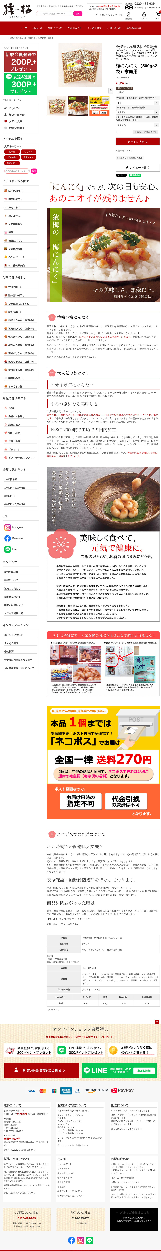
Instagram (13, 527)
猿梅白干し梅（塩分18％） (20, 369)
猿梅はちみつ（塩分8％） (19, 336)
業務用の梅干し (14, 378)
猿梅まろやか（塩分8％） (19, 320)
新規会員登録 (14, 114)
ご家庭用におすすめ (16, 303)
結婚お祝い (12, 424)
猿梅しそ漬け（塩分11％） (20, 361)
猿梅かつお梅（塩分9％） (19, 344)
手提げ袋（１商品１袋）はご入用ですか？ (136, 98)
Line (10, 549)
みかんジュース (14, 257)
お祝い (9, 407)
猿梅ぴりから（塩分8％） (19, 353)
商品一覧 (37, 28)
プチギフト (12, 449)
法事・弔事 (12, 441)
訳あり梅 (12, 157)
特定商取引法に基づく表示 (18, 660)
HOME (11, 38)
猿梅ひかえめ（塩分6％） (19, 328)
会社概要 (9, 651)
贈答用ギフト (13, 199)
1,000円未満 (10, 479)
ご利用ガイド (75, 28)
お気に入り (13, 121)
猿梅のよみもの (64, 1177)
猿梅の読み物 (134, 28)
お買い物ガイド (15, 128)
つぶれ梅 (28, 151)
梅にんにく (12, 163)
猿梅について (55, 28)
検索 (78, 13)
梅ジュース (12, 215)
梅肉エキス (28, 157)
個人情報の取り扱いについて (19, 668)
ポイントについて (13, 635)
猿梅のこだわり (12, 588)
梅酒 (8, 232)
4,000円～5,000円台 (14, 504)
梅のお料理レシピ (13, 605)
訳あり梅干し (13, 311)
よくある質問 (94, 28)
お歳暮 (12, 151)
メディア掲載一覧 (13, 613)
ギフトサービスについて (19, 457)
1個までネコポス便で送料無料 (131, 107)
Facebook (13, 538)
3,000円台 (9, 496)
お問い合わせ (114, 28)
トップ (23, 28)
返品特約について (124, 150)
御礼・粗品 (12, 432)
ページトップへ (157, 1022)
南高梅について (12, 597)
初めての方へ (63, 1168)
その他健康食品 (14, 265)
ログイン (12, 108)
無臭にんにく (21, 38)
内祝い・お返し (14, 416)
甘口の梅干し (13, 286)
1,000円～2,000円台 (14, 487)
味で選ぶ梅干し (14, 190)
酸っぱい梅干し (14, 295)
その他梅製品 (13, 223)
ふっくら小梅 (13, 386)
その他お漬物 (13, 248)
